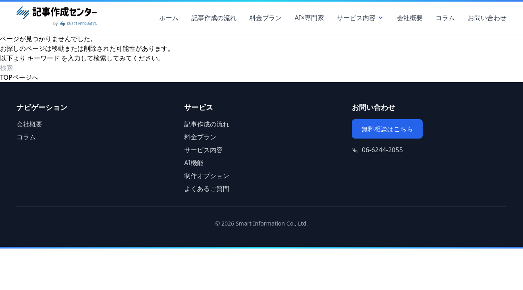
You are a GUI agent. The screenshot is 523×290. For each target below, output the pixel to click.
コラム (445, 17)
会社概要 (410, 17)
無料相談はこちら (387, 128)
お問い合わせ (487, 17)
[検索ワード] (46, 67)
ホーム (168, 17)
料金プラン (265, 17)
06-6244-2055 (382, 149)
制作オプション (206, 175)
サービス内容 (360, 18)
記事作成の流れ (214, 17)
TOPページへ (19, 77)
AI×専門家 (309, 17)
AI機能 (193, 162)
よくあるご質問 (206, 188)
